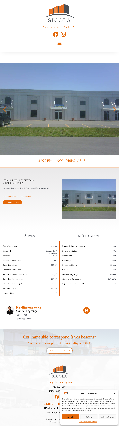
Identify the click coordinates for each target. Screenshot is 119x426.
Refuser (89, 417)
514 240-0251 (22, 315)
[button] (115, 393)
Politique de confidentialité (88, 422)
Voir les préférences (107, 417)
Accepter (71, 417)
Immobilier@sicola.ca (59, 390)
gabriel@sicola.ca (24, 318)
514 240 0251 (69, 27)
